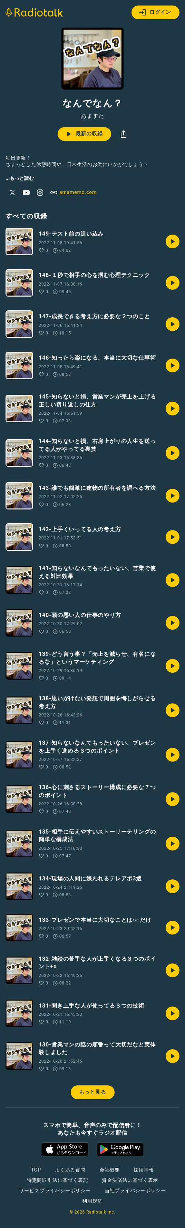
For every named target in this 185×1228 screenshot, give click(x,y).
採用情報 (144, 1170)
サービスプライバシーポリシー (55, 1190)
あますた (92, 116)
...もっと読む (20, 178)
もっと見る (92, 1092)
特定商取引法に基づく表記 (57, 1180)
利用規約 (92, 1201)
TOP (36, 1170)
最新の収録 (84, 134)
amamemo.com (73, 192)
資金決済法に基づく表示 (130, 1180)
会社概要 (109, 1170)
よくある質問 (70, 1170)
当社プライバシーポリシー (135, 1190)
